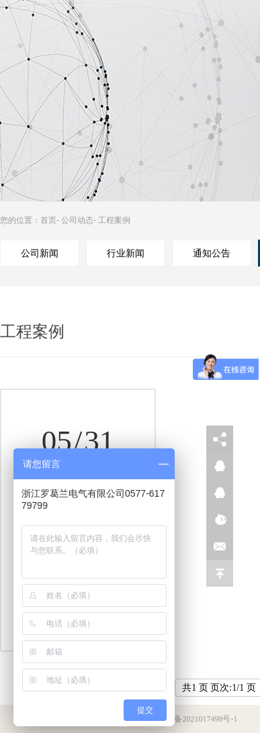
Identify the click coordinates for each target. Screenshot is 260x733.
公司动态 (77, 220)
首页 (48, 220)
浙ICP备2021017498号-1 (196, 719)
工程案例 (114, 220)
